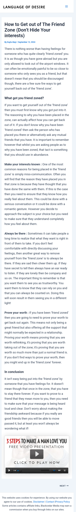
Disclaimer (38, 501)
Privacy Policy (62, 501)
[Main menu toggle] (66, 6)
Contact (50, 501)
